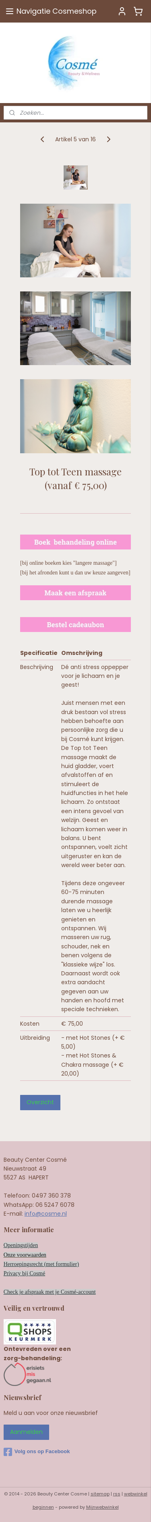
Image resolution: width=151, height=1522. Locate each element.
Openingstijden (21, 1245)
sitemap (100, 1494)
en (43, 1255)
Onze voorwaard (22, 1255)
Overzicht (40, 1102)
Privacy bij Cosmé (24, 1273)
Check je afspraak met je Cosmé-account (50, 1292)
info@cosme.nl (46, 1214)
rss (116, 1494)
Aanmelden (26, 1432)
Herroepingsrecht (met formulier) (41, 1264)
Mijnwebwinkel (102, 1507)
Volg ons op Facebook (37, 1452)
